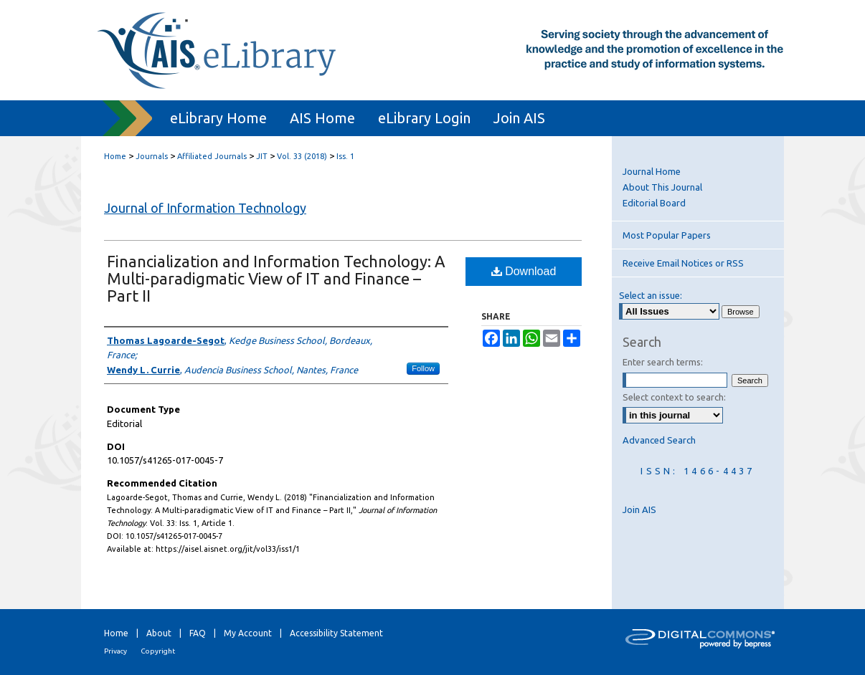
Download (524, 271)
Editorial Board (654, 203)
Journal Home (652, 171)
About (158, 633)
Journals (152, 156)
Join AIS (639, 509)
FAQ (197, 633)
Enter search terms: (663, 362)
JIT (262, 156)
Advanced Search (659, 440)
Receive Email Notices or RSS (683, 263)
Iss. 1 (345, 156)
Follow (423, 368)
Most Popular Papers (667, 235)
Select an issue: (650, 295)
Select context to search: (674, 397)
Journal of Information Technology (205, 208)
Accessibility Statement (336, 633)
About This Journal (662, 187)
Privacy (115, 651)
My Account (248, 633)
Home (115, 156)
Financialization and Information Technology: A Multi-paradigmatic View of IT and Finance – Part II (276, 278)
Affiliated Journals (212, 156)
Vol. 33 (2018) (302, 156)
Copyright (158, 651)
